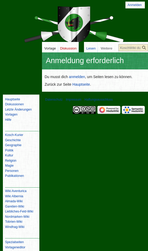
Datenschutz (54, 99)
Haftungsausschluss (98, 99)
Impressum (73, 99)
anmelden (77, 77)
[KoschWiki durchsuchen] (133, 89)
